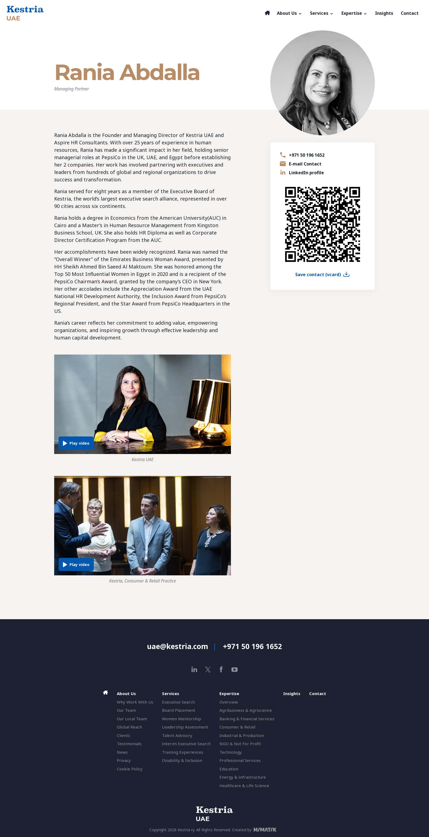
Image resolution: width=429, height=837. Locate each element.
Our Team (126, 710)
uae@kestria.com (177, 646)
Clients (123, 735)
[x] (207, 669)
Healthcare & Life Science (244, 785)
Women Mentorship (181, 718)
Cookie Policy (130, 769)
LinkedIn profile (306, 173)
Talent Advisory (177, 735)
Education (228, 769)
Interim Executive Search (186, 743)
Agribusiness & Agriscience (245, 710)
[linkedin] (194, 669)
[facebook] (221, 669)
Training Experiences (182, 752)
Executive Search (178, 702)
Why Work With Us (135, 702)
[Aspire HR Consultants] (134, 13)
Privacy (124, 760)
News (122, 752)
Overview (228, 702)
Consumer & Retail (237, 727)
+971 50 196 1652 (306, 155)
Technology (230, 752)
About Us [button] (289, 13)
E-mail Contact (305, 164)
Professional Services (240, 760)
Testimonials (129, 743)
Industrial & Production (241, 735)
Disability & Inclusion (182, 760)
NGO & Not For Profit (240, 743)
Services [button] (322, 13)
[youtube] (234, 669)
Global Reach (129, 727)
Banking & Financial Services (246, 718)
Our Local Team (132, 718)
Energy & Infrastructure (242, 777)
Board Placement (178, 710)
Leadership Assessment (185, 727)
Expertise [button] (354, 13)
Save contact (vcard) (318, 275)
